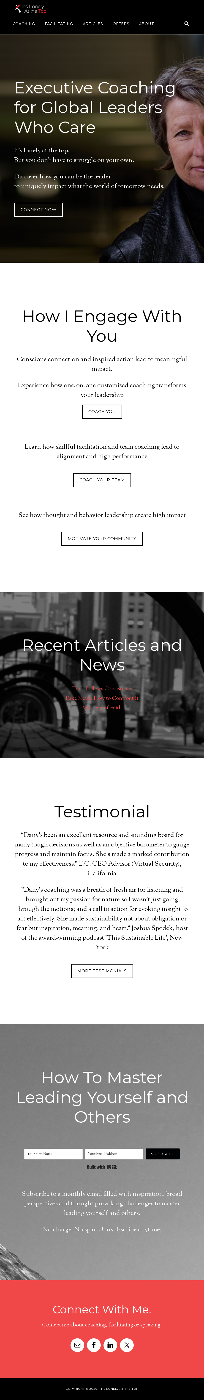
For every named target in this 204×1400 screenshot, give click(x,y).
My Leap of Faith (102, 707)
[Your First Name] (53, 1154)
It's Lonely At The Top (50, 9)
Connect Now (39, 209)
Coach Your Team (102, 480)
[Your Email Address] (114, 1154)
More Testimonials (102, 970)
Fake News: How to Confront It (102, 698)
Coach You (102, 411)
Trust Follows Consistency (102, 688)
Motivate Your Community (102, 538)
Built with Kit (102, 1167)
